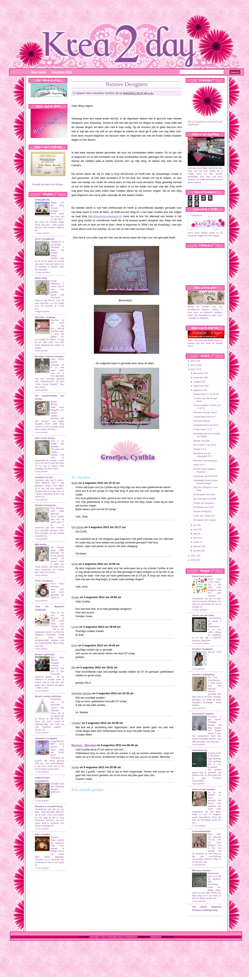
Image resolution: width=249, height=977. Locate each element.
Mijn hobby (41, 544)
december (198, 373)
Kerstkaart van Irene (203, 507)
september (198, 386)
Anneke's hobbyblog (203, 674)
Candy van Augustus (203, 503)
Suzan (75, 597)
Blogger (59, 184)
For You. (214, 677)
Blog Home (38, 72)
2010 (193, 560)
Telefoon (55, 837)
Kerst (53, 584)
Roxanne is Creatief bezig (48, 806)
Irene (74, 563)
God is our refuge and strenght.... (57, 444)
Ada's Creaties (42, 834)
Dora (74, 645)
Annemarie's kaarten (203, 713)
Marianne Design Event (205, 412)
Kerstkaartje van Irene (204, 494)
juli (194, 525)
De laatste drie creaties (204, 520)
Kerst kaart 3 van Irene (204, 445)
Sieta (74, 482)
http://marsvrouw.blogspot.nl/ (105, 216)
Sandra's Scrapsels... (46, 505)
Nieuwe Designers (127, 84)
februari (197, 546)
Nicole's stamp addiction (48, 696)
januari (196, 550)
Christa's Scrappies (202, 649)
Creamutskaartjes (201, 831)
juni (195, 529)
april (195, 537)
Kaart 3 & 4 (199, 464)
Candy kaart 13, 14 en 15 (206, 394)
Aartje (75, 767)
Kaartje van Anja (201, 441)
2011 (193, 555)
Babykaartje (214, 873)
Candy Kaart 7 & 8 (202, 429)
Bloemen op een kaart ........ (57, 323)
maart (196, 542)
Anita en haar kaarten (203, 789)
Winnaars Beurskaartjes (205, 460)
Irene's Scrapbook (44, 239)
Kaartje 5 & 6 (199, 449)
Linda (75, 626)
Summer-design (81, 693)
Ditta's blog (41, 278)
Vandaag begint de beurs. (206, 425)
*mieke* (76, 722)
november (198, 377)
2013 (193, 365)
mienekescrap (199, 750)
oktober (197, 382)
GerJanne (77, 527)
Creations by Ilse (44, 477)
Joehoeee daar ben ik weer (48, 480)
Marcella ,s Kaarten (45, 317)
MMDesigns (144, 937)
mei (195, 533)
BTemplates (167, 937)
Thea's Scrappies (44, 581)
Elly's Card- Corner (45, 438)
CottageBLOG (42, 199)
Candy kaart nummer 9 (204, 416)
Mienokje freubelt (201, 870)
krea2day (84, 937)
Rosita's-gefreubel (44, 654)
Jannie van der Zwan (203, 615)
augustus (197, 390)
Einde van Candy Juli (203, 515)
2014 (193, 361)
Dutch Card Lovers (202, 576)
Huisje (54, 281)
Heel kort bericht (201, 421)
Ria (73, 667)
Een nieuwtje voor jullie (204, 498)
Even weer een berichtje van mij (214, 837)
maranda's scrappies (46, 738)
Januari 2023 (214, 652)
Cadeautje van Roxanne (205, 476)
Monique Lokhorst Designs (49, 356)
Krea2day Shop (62, 72)
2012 (193, 369)
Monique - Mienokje (83, 745)
